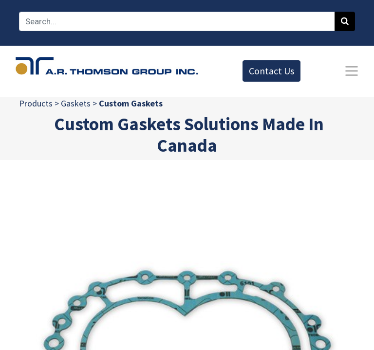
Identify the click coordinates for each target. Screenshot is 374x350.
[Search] (345, 21)
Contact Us (271, 71)
